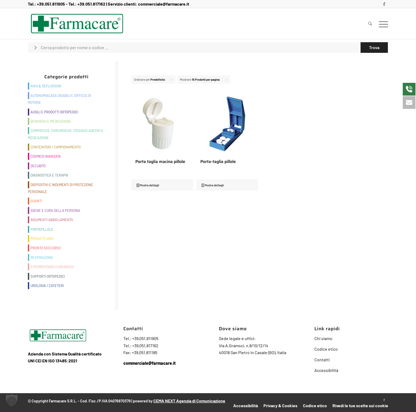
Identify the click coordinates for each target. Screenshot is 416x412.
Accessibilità (326, 370)
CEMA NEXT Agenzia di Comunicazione (189, 400)
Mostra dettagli (148, 185)
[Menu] (381, 23)
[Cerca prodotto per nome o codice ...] (208, 47)
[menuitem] (370, 23)
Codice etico (326, 348)
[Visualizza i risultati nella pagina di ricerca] (374, 47)
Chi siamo (323, 338)
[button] (11, 400)
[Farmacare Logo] (77, 23)
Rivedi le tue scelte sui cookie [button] (360, 405)
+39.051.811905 (51, 3)
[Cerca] (370, 23)
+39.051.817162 (91, 3)
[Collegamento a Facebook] (384, 4)
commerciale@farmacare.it (163, 3)
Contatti (322, 359)
